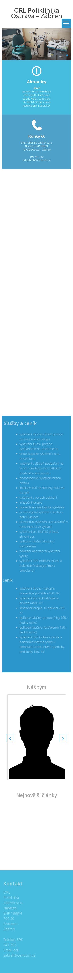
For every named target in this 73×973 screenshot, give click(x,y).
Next (63, 738)
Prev (10, 738)
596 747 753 (36, 156)
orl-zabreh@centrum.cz (36, 160)
